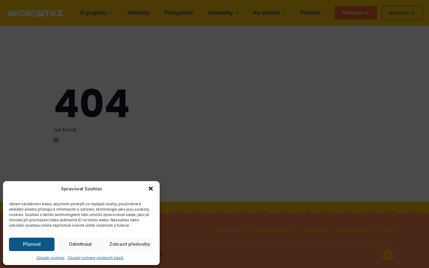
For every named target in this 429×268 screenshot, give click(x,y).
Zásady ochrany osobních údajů (95, 258)
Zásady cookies (50, 258)
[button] (151, 189)
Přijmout (32, 244)
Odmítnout (80, 244)
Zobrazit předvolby (129, 244)
